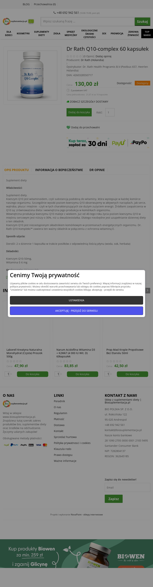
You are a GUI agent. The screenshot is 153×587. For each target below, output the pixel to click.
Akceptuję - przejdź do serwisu (76, 310)
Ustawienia (76, 300)
